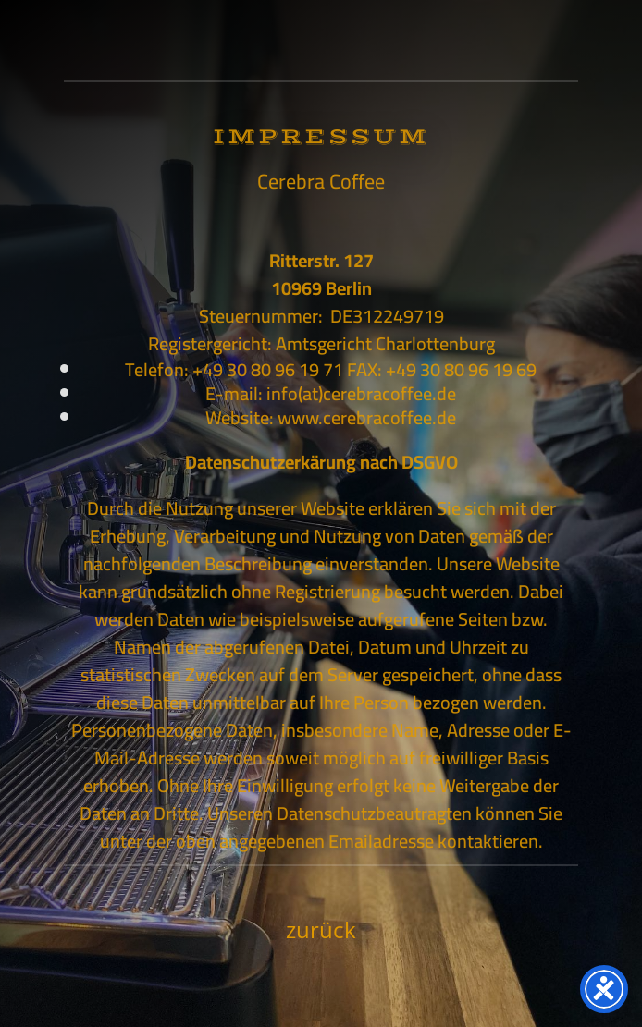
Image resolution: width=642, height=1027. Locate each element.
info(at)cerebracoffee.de (361, 393)
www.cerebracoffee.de (367, 417)
